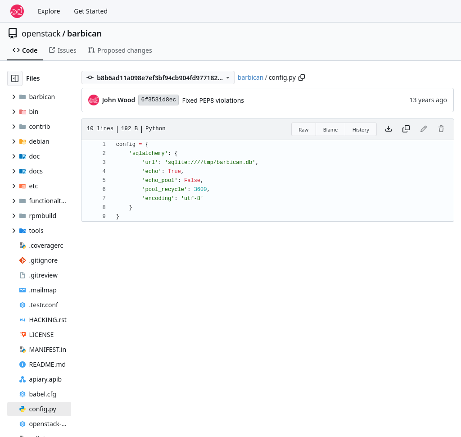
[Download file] (388, 129)
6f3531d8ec (158, 99)
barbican (84, 33)
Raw (304, 129)
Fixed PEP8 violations (213, 100)
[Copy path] (301, 77)
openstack (41, 33)
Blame (330, 129)
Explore (49, 11)
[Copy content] (406, 129)
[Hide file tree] (15, 78)
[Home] (17, 11)
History (361, 129)
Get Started (91, 11)
